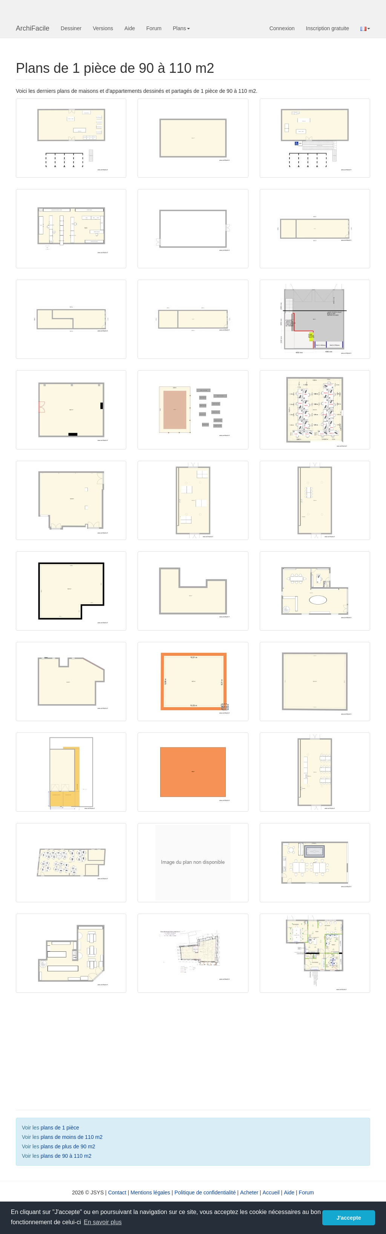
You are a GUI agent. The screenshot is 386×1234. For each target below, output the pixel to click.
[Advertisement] (77, 1053)
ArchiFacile (32, 28)
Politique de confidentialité (205, 1192)
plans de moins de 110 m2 (72, 1137)
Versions (103, 28)
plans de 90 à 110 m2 (66, 1156)
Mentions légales (150, 1192)
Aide (129, 28)
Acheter (249, 1192)
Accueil (271, 1192)
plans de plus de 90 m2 (68, 1146)
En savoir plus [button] (103, 1222)
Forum (153, 28)
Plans (181, 28)
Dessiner (71, 28)
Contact (117, 1192)
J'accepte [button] (349, 1218)
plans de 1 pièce (60, 1128)
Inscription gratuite (327, 28)
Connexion (282, 28)
